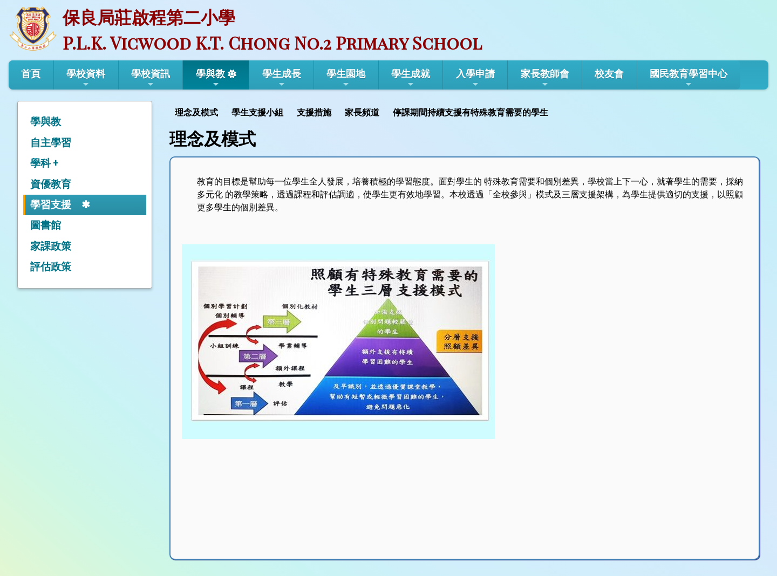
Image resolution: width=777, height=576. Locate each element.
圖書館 (45, 225)
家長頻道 (362, 112)
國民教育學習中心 (688, 78)
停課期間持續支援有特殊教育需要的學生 (470, 112)
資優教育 (50, 184)
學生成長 (281, 78)
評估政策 (50, 266)
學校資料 (85, 78)
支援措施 (314, 112)
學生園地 (345, 78)
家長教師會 (545, 78)
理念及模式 (196, 112)
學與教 (210, 78)
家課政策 (50, 246)
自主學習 (50, 142)
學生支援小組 (257, 112)
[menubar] (362, 111)
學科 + (44, 163)
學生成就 (410, 78)
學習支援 (50, 204)
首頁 (30, 73)
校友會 (609, 73)
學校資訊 (150, 78)
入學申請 (475, 78)
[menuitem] (197, 111)
